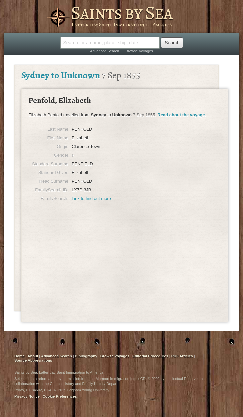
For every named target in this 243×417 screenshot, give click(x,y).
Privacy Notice (27, 396)
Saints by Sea (121, 12)
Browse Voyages (139, 51)
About (33, 356)
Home (19, 356)
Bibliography (86, 356)
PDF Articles (182, 356)
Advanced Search (104, 51)
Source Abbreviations (33, 360)
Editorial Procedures (150, 356)
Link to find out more (91, 198)
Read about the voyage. (181, 114)
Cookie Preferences (60, 396)
